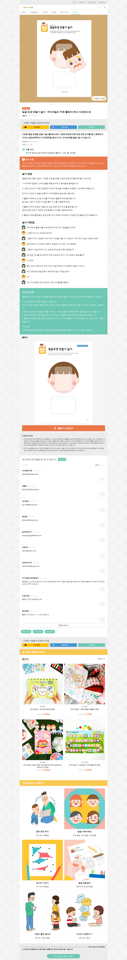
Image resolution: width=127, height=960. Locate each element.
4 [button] (62, 104)
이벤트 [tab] (53, 12)
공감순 (97, 465)
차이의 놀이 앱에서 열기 (63, 956)
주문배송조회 (92, 2)
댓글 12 (24, 116)
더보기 (101, 658)
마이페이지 (102, 2)
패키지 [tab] (23, 12)
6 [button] (69, 104)
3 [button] (58, 104)
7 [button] (72, 104)
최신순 (103, 465)
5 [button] (65, 104)
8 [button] (76, 104)
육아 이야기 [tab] (64, 12)
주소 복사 (91, 127)
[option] (63, 58)
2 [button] (54, 104)
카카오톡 (32, 127)
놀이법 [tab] (75, 12)
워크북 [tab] (44, 12)
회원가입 (82, 2)
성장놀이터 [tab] (34, 12)
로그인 (75, 2)
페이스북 (60, 127)
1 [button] (51, 104)
